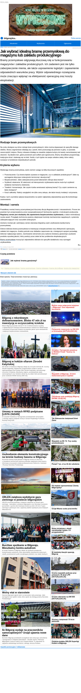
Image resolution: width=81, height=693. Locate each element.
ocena (21, 249)
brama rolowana (42, 268)
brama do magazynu (71, 268)
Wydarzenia (41, 43)
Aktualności (13, 43)
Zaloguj (50, 285)
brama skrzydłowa (56, 268)
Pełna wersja (76, 38)
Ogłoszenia (67, 43)
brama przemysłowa (12, 268)
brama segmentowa (28, 268)
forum (5, 249)
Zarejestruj (55, 285)
